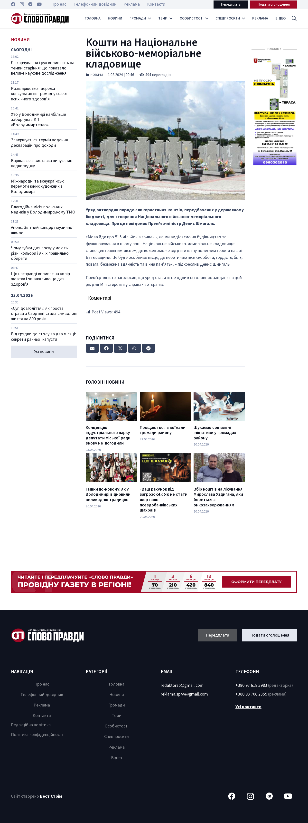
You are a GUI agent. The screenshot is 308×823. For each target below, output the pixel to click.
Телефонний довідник (41, 695)
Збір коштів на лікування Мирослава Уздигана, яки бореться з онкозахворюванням (218, 497)
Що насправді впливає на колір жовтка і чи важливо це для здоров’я (40, 279)
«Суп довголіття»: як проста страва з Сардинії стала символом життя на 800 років (44, 313)
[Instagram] (22, 4)
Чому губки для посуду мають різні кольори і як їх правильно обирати (40, 253)
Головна (116, 684)
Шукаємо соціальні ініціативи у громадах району (215, 433)
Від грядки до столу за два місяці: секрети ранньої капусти (43, 336)
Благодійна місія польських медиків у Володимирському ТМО (43, 209)
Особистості (117, 726)
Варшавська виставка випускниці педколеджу (42, 163)
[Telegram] (30, 4)
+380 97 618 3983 (251, 685)
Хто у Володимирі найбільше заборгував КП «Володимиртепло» (38, 119)
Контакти (42, 716)
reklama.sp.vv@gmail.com (184, 694)
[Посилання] (40, 18)
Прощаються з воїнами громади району (163, 430)
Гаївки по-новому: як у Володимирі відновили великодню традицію (108, 494)
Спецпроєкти (116, 737)
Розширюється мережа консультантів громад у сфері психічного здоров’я (39, 94)
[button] (294, 18)
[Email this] (92, 348)
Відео (116, 758)
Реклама (42, 705)
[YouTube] (39, 4)
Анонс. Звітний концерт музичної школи (42, 230)
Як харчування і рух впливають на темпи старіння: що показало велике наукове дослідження (42, 68)
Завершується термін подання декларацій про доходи (39, 142)
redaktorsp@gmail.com (182, 685)
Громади (116, 705)
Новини (97, 74)
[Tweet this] (120, 348)
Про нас (41, 684)
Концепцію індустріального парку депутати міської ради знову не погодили (108, 435)
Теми (116, 716)
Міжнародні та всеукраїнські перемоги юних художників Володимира (38, 186)
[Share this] (106, 348)
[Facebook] (13, 4)
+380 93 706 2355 (251, 694)
